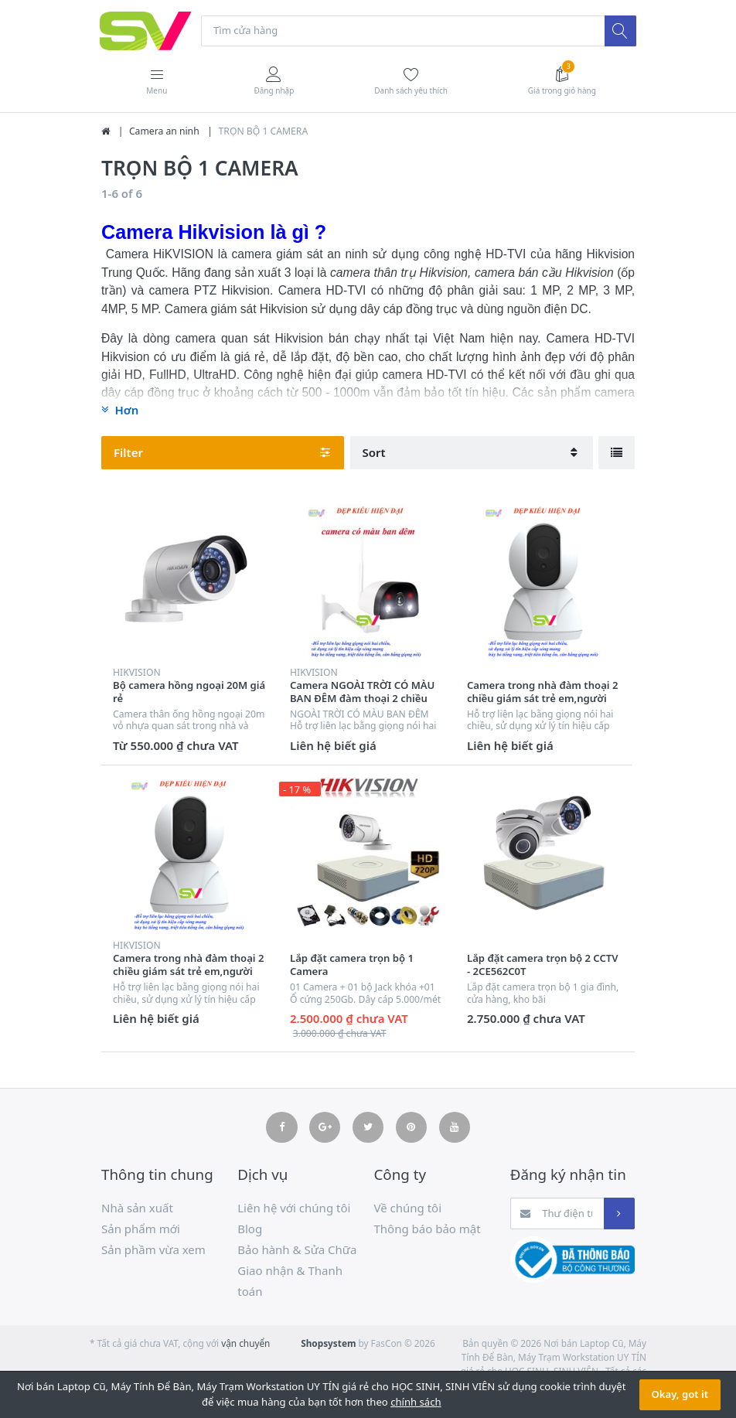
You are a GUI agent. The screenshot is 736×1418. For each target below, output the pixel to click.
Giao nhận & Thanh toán (289, 1281)
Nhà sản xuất (137, 1208)
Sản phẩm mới (140, 1229)
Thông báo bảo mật (427, 1229)
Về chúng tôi (408, 1208)
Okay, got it (680, 1394)
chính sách (415, 1402)
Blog (249, 1229)
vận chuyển (245, 1344)
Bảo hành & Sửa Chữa (296, 1250)
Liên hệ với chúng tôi (293, 1208)
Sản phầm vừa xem (153, 1250)
